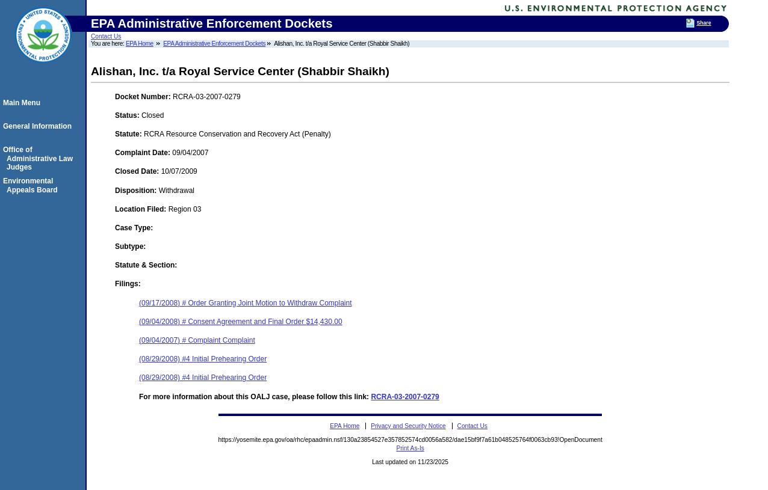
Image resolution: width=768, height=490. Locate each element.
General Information (39, 126)
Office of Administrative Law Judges (40, 158)
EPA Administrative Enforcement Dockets (214, 43)
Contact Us (106, 36)
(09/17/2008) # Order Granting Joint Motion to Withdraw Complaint (245, 303)
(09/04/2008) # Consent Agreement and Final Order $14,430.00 (240, 321)
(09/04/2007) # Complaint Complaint (197, 340)
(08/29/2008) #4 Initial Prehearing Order (203, 359)
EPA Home (139, 43)
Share (703, 23)
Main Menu (23, 103)
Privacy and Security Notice (408, 426)
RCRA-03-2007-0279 (405, 397)
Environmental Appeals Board (32, 185)
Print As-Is (410, 448)
